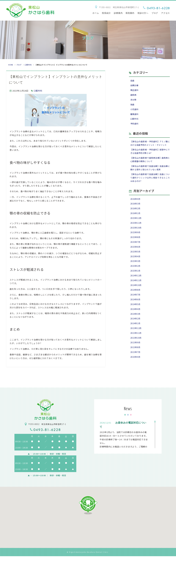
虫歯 (132, 80)
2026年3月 (135, 211)
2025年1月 (135, 281)
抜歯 (132, 105)
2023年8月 (135, 361)
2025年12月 (136, 226)
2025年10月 (136, 236)
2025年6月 (135, 256)
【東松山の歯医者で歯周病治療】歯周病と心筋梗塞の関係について (150, 166)
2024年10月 (136, 296)
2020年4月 (135, 371)
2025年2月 (135, 276)
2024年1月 (135, 336)
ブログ (19, 65)
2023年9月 (135, 356)
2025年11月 (136, 231)
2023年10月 (136, 351)
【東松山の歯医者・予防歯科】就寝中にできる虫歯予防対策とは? (150, 157)
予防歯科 (134, 125)
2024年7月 (135, 306)
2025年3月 (135, 271)
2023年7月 (135, 366)
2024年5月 (135, 316)
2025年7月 (135, 251)
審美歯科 (134, 115)
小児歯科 (134, 110)
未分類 (133, 100)
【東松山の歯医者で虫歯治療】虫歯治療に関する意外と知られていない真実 (150, 174)
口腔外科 (28, 65)
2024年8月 (135, 301)
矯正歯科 (134, 90)
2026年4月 (135, 206)
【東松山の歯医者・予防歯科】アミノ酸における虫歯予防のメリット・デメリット (150, 147)
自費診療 (134, 85)
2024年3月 (135, 326)
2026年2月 (135, 216)
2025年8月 (135, 246)
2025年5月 (135, 261)
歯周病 (133, 95)
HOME (10, 65)
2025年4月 (135, 266)
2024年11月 (136, 291)
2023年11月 (136, 346)
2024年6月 (135, 311)
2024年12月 (136, 286)
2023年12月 (136, 341)
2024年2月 (135, 331)
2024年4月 (135, 321)
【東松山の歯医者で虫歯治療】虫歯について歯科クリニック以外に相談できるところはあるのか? (150, 185)
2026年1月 (135, 221)
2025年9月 (135, 241)
